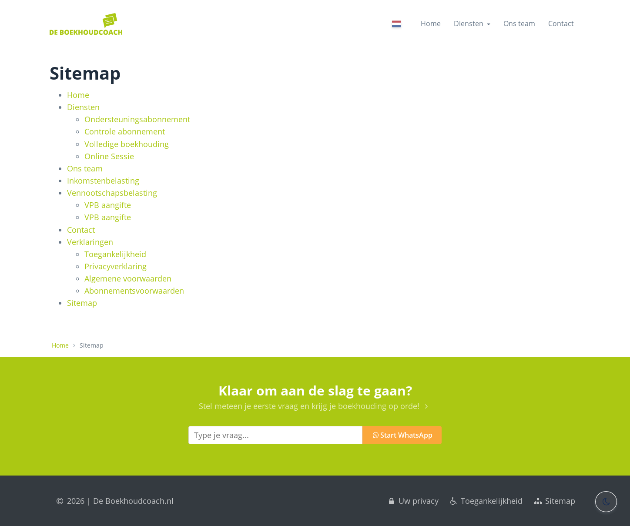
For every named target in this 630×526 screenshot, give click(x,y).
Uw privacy (412, 501)
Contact (561, 23)
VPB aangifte (107, 205)
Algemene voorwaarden (127, 278)
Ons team (519, 23)
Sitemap (82, 303)
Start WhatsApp (402, 435)
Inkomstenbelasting (103, 180)
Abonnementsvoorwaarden (134, 290)
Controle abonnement (124, 131)
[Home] (86, 24)
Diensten (83, 107)
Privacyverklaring (115, 266)
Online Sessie (109, 156)
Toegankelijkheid (115, 254)
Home (431, 23)
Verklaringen (90, 242)
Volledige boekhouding (126, 144)
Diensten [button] (472, 23)
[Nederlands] (397, 25)
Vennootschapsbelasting (112, 193)
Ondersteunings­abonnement (137, 119)
